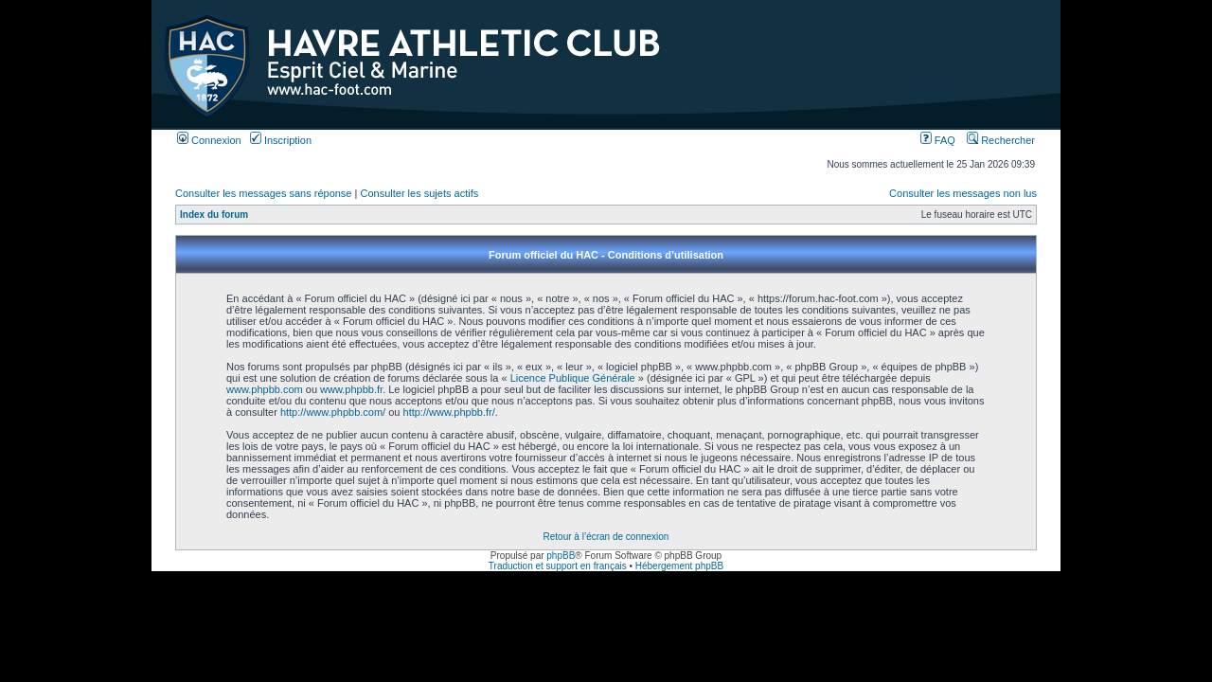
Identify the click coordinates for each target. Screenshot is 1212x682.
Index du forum (214, 214)
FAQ (937, 140)
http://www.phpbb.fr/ (449, 412)
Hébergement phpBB (679, 566)
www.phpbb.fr (351, 389)
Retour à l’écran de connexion (606, 536)
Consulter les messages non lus (963, 193)
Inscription (281, 140)
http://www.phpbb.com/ (332, 412)
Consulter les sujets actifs (419, 193)
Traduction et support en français (558, 566)
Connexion (209, 140)
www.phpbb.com (264, 389)
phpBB (560, 555)
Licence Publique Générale (572, 378)
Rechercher (1001, 140)
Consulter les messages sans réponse (263, 193)
